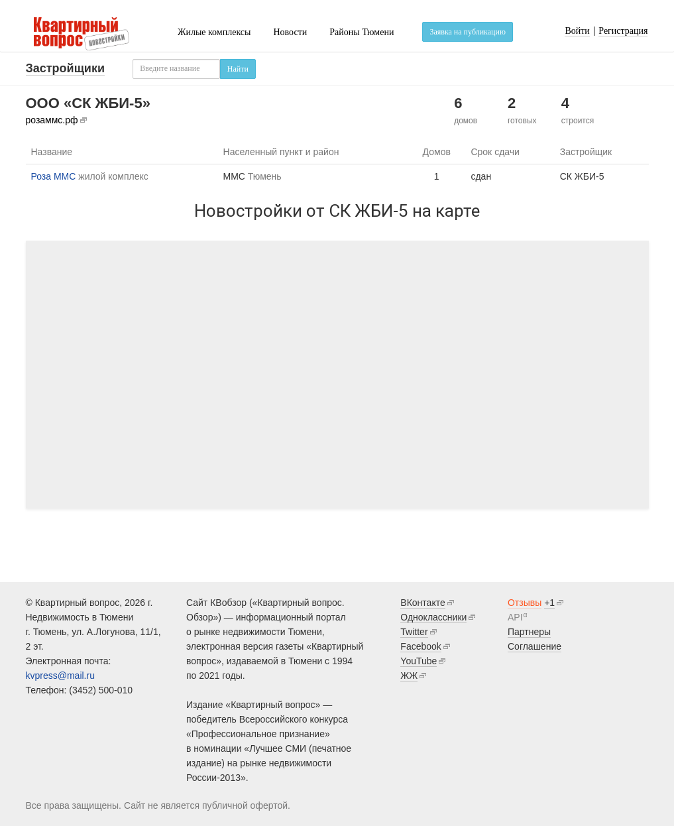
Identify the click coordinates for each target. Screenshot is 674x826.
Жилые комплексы (214, 32)
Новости (290, 32)
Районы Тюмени (361, 32)
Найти (238, 69)
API (515, 617)
